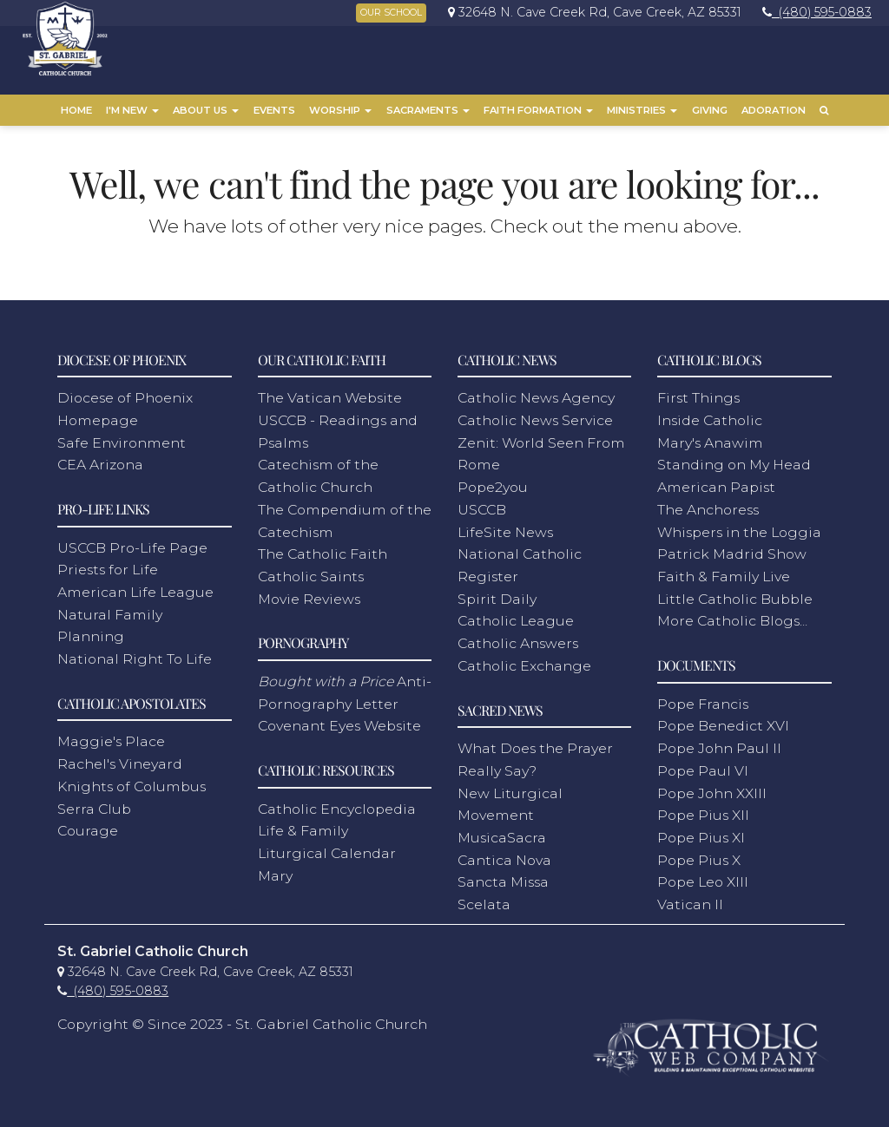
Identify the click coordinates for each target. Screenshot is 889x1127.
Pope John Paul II (719, 745)
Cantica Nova (504, 856)
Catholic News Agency (536, 394)
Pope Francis (702, 699)
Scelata (484, 901)
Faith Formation (538, 110)
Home (76, 110)
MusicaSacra (502, 834)
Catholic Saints (311, 573)
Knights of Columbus (131, 783)
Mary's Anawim (710, 438)
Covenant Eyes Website (339, 722)
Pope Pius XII (703, 811)
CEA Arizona (100, 461)
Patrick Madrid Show (732, 550)
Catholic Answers (518, 640)
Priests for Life (107, 566)
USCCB (482, 506)
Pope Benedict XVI (723, 722)
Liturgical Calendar (327, 850)
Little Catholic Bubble (735, 594)
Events (274, 110)
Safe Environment (121, 438)
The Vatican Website (330, 394)
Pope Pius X (699, 856)
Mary (275, 871)
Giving (710, 110)
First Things (698, 394)
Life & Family (303, 827)
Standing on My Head (734, 461)
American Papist (716, 483)
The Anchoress (708, 506)
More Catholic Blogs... (732, 617)
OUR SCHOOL (391, 12)
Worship (340, 110)
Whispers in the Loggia (739, 528)
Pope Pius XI (701, 834)
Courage (87, 827)
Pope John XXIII (712, 789)
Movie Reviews (309, 594)
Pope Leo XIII (702, 878)
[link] (590, 12)
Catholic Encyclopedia (337, 804)
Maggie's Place (111, 738)
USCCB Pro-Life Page (132, 543)
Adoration (773, 110)
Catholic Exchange (524, 662)
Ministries (642, 110)
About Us (206, 110)
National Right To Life (134, 655)
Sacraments (428, 110)
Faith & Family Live (723, 573)
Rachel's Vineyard (119, 760)
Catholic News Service (535, 417)
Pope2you (493, 483)
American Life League (135, 588)
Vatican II (690, 901)
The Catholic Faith (322, 550)
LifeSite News (505, 528)
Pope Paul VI (702, 767)
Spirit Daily (497, 594)
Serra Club (94, 804)
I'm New (132, 110)
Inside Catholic (709, 417)
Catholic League (516, 617)
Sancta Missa (503, 878)
